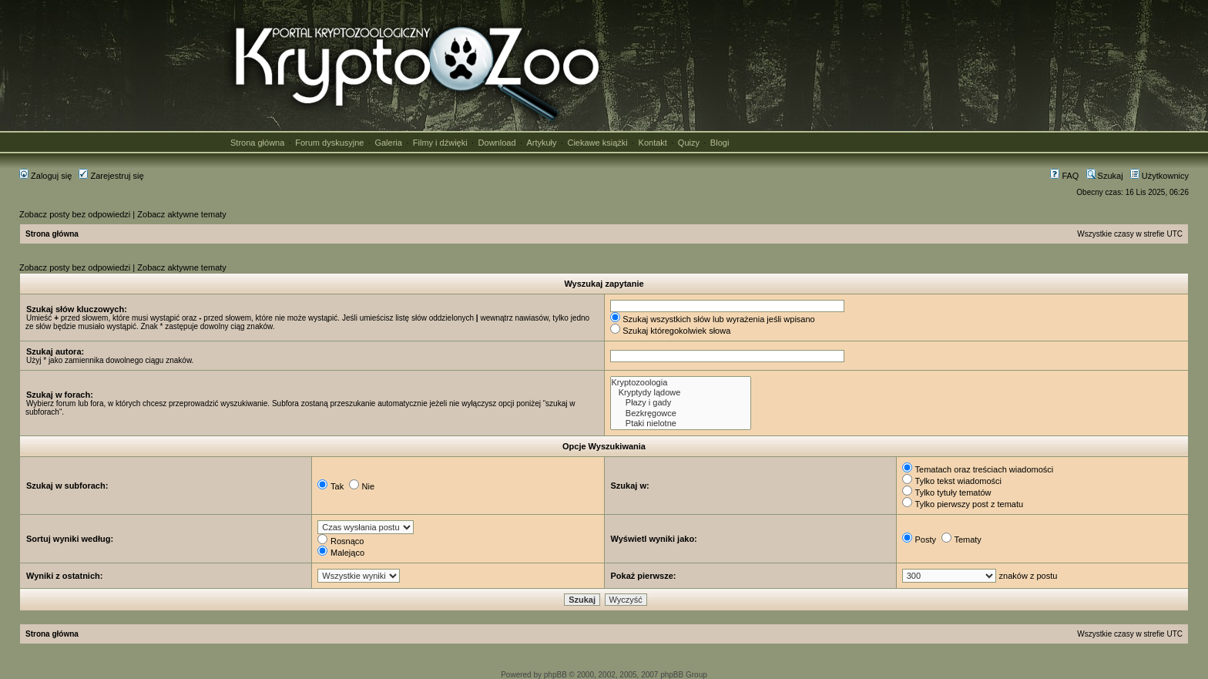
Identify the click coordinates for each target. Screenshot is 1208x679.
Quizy (689, 142)
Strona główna (257, 142)
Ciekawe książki (597, 142)
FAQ (1064, 175)
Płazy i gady (681, 403)
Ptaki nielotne (681, 423)
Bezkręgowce (681, 413)
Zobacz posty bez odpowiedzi (74, 214)
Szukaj (1104, 175)
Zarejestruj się (111, 175)
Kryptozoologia (681, 383)
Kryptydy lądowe (681, 393)
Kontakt (653, 142)
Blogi (719, 142)
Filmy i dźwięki (440, 142)
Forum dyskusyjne (329, 142)
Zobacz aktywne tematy (181, 214)
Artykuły (541, 142)
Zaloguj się (45, 175)
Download (497, 142)
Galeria (387, 142)
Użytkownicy (1159, 175)
